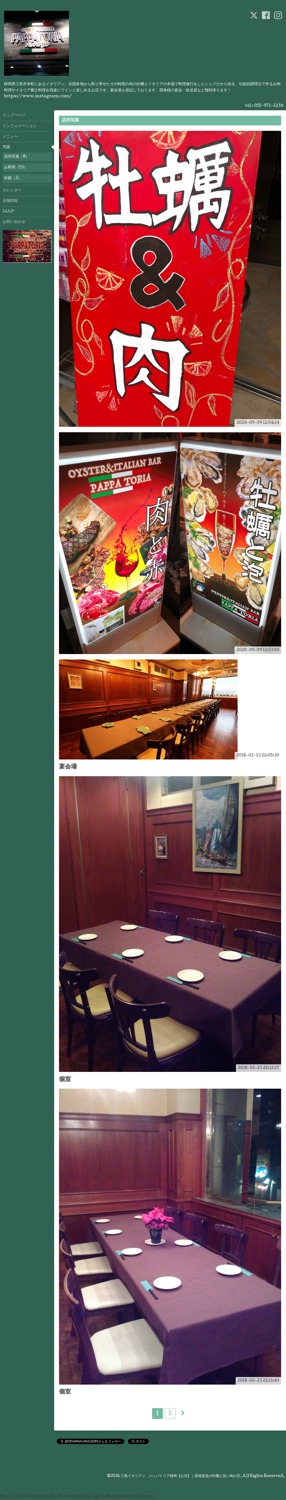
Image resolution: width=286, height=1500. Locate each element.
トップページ (14, 115)
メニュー (10, 137)
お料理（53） (16, 167)
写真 (6, 147)
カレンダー (12, 190)
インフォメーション (20, 126)
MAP (8, 211)
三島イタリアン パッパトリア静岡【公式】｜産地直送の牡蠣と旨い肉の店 (180, 1476)
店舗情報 (10, 201)
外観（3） (13, 178)
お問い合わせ (14, 222)
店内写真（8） (16, 157)
